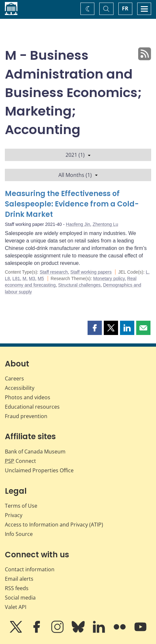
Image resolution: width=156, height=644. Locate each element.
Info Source (19, 534)
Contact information (29, 569)
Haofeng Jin (78, 224)
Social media (20, 597)
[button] (95, 328)
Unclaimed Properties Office (39, 470)
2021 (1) (78, 154)
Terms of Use (21, 505)
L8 (7, 278)
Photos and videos (27, 397)
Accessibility (19, 387)
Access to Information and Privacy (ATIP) (54, 524)
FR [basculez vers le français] (125, 8)
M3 (32, 278)
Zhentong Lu (105, 224)
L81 (16, 278)
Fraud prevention (26, 416)
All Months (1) (78, 175)
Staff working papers (91, 272)
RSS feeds (17, 588)
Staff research (54, 272)
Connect (20, 460)
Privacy (13, 515)
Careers (14, 378)
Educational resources (32, 406)
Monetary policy (109, 278)
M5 (41, 278)
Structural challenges (79, 285)
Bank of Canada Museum (35, 451)
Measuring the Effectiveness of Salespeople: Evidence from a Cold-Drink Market (72, 204)
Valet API (15, 607)
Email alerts (19, 578)
